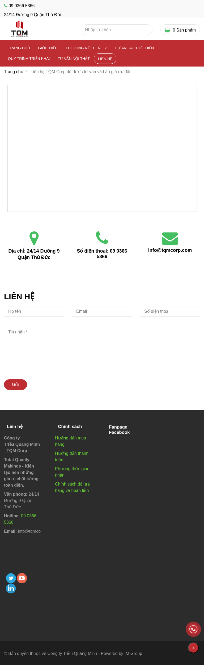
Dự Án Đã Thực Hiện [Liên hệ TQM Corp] (134, 48)
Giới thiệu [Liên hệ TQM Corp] (48, 48)
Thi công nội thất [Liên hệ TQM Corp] (84, 48)
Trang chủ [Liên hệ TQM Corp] (19, 48)
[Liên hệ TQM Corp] (102, 148)
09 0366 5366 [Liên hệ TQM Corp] (21, 5)
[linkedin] (11, 588)
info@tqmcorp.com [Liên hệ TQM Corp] (170, 250)
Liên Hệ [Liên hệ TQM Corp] (105, 59)
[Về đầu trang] (193, 647)
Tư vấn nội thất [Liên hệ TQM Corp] (74, 58)
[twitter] (11, 578)
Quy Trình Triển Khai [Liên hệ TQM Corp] (29, 58)
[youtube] (22, 578)
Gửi (15, 384)
